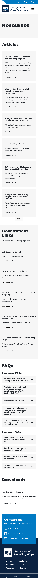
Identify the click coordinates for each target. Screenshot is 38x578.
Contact (23, 568)
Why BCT (9, 561)
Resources (10, 568)
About (22, 565)
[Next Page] (19, 219)
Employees (10, 565)
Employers (23, 561)
